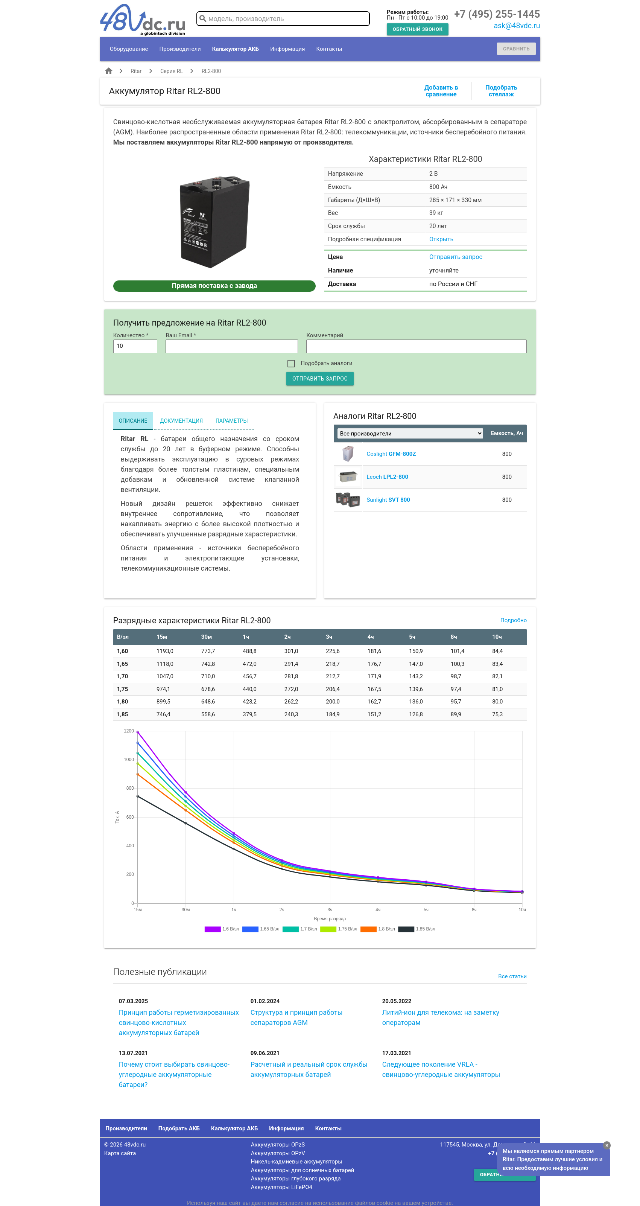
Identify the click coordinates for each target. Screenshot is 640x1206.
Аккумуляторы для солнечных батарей (302, 1170)
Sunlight (388, 499)
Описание (133, 421)
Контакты (329, 49)
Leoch (387, 477)
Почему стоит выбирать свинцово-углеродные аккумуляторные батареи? (174, 1074)
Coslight (391, 454)
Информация (287, 49)
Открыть (441, 239)
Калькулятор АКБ (235, 49)
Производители (180, 49)
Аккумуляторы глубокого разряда (296, 1178)
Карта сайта (120, 1153)
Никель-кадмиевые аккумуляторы (296, 1161)
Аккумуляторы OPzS (278, 1144)
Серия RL (171, 71)
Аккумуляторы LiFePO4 (281, 1187)
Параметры (232, 421)
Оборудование (129, 49)
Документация (181, 421)
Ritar (136, 71)
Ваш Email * (181, 335)
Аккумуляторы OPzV (278, 1153)
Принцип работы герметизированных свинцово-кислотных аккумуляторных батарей (179, 1022)
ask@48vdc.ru (517, 25)
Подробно (513, 620)
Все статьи (512, 976)
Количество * (131, 335)
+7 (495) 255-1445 (497, 14)
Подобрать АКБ (179, 1128)
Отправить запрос (455, 256)
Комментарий (324, 335)
